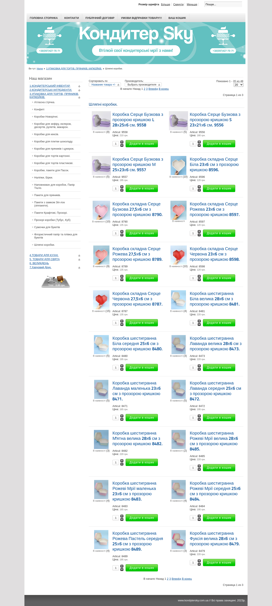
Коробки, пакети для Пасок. (51, 170)
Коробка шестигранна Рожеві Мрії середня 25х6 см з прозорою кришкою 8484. (215, 491)
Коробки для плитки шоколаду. (53, 141)
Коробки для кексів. (46, 134)
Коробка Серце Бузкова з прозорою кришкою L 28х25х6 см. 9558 (137, 120)
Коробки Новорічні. (46, 116)
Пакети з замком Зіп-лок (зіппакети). (49, 204)
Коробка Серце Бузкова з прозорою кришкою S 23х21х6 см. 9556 (215, 120)
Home (40, 68)
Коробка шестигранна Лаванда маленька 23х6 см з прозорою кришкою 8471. (136, 390)
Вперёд (153, 88)
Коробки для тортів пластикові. (53, 163)
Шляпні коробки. (44, 244)
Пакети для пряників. (47, 195)
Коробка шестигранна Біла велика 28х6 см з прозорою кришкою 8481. (215, 299)
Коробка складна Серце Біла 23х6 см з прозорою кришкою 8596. (214, 164)
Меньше (192, 4)
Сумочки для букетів (47, 227)
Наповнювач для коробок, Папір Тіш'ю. (54, 186)
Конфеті (39, 109)
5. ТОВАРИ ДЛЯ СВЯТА (45, 259)
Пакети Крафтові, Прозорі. (50, 212)
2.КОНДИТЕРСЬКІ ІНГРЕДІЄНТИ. (51, 89)
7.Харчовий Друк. (40, 267)
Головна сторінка (44, 18)
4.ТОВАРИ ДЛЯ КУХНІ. (44, 255)
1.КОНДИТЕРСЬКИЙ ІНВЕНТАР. (50, 85)
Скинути (178, 4)
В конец (164, 88)
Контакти (71, 18)
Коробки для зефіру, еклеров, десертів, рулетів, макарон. (52, 125)
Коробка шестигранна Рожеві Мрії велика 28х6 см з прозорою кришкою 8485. (214, 441)
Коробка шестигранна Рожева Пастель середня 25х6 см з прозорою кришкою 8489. (137, 541)
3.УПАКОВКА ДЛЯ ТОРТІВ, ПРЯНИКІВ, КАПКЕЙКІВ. (74, 68)
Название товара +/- (104, 84)
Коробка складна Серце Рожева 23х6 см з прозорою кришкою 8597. (215, 209)
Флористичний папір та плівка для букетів (55, 236)
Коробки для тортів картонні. (52, 155)
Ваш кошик (177, 18)
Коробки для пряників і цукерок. (54, 148)
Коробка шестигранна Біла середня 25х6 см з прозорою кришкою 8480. (137, 343)
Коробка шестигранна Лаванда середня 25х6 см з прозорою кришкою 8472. (215, 390)
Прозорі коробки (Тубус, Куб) (52, 220)
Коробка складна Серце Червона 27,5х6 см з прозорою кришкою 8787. (137, 299)
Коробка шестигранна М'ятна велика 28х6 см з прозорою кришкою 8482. (137, 438)
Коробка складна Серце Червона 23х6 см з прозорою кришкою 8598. (215, 254)
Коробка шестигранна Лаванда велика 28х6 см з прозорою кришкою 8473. (216, 343)
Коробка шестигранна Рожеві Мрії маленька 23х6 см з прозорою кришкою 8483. (134, 491)
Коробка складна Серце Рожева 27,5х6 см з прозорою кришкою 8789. (137, 254)
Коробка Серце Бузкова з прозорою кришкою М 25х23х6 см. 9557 (137, 164)
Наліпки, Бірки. (43, 177)
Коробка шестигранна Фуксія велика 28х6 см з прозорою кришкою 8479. (215, 538)
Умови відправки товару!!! (141, 18)
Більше (165, 4)
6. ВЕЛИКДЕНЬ (39, 263)
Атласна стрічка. (44, 102)
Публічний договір (99, 18)
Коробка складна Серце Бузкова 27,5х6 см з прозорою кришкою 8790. (137, 209)
